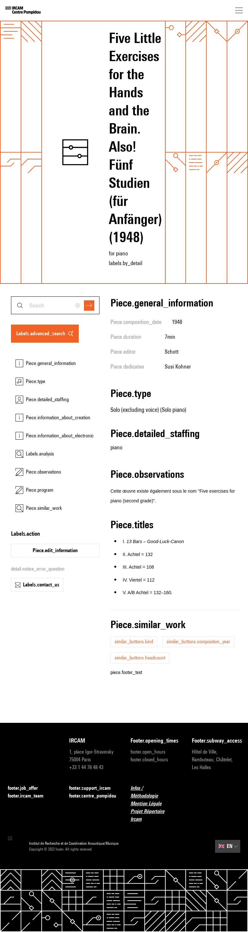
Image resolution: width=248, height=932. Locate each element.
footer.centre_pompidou (92, 796)
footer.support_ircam (93, 788)
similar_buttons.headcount (140, 658)
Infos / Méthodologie (154, 792)
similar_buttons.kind (134, 641)
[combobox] (55, 305)
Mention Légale (149, 803)
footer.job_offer (27, 788)
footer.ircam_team (29, 796)
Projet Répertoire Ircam (154, 815)
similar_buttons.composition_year (198, 641)
